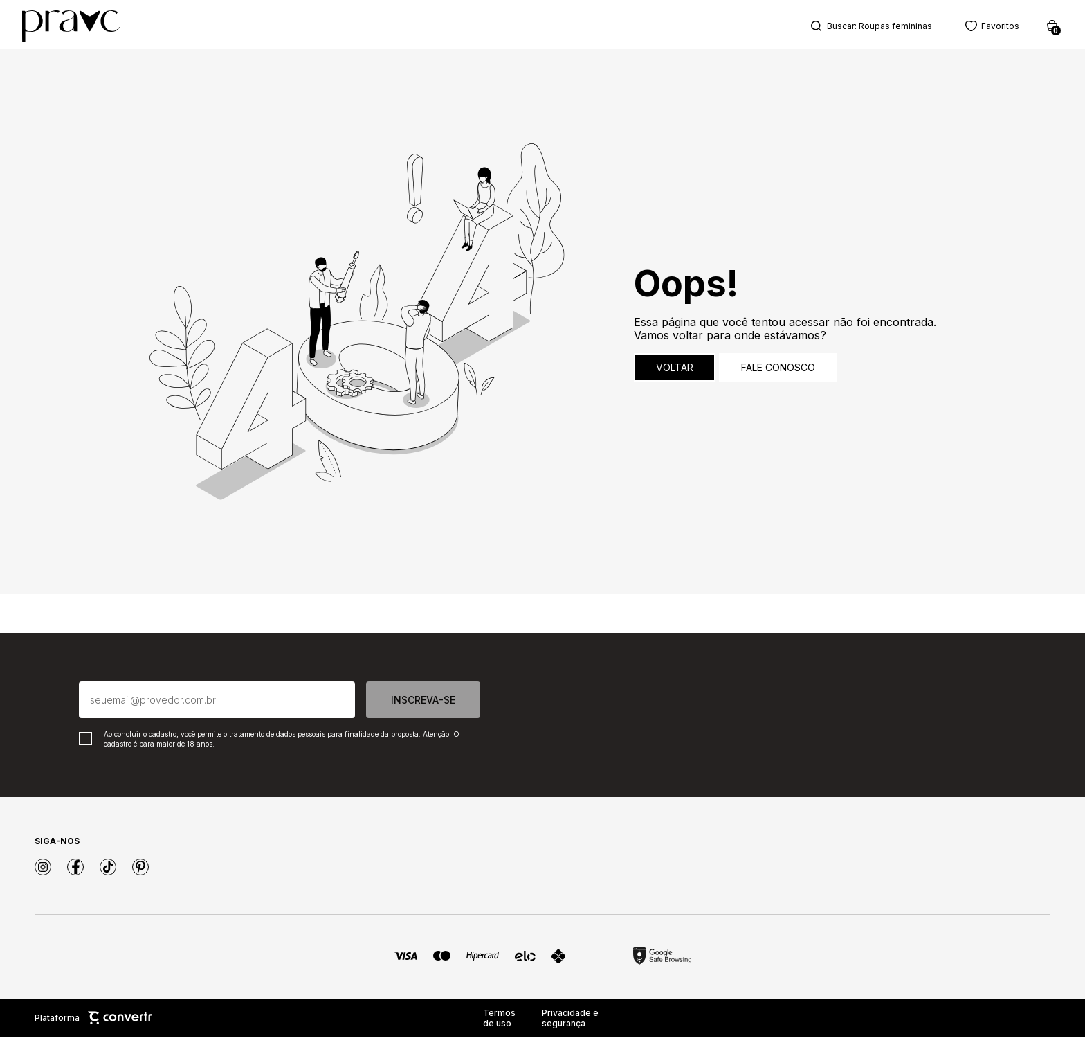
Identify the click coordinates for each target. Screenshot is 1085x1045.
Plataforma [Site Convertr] (93, 1026)
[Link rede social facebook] (75, 874)
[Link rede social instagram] (43, 874)
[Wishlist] (976, 28)
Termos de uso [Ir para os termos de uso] (499, 1025)
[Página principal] (87, 28)
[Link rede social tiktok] (108, 874)
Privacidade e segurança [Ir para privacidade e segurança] (570, 1025)
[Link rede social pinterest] (140, 874)
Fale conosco (778, 375)
